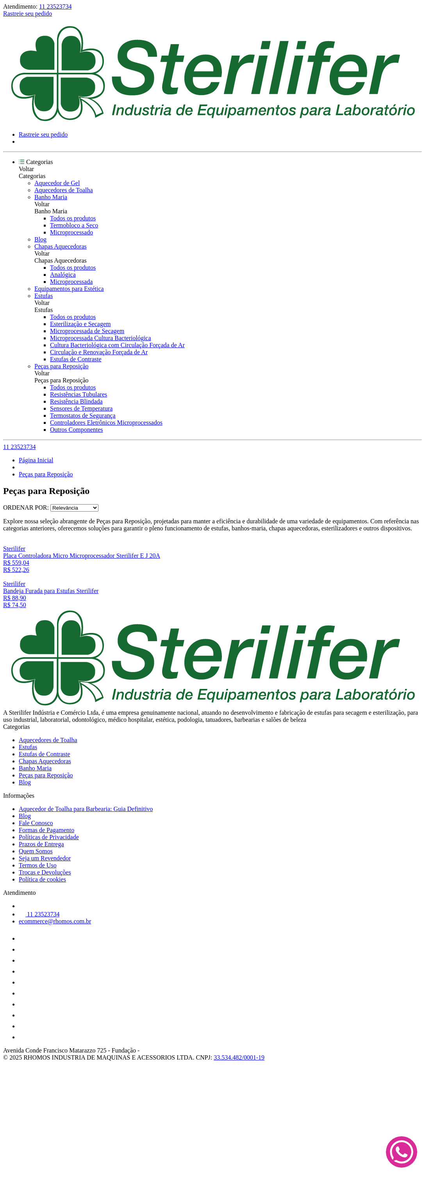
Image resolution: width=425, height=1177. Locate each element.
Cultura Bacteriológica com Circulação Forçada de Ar (117, 345)
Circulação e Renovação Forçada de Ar (99, 352)
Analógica (63, 274)
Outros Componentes (76, 429)
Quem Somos (36, 851)
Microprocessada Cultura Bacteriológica (100, 338)
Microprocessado (71, 232)
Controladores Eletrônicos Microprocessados (106, 422)
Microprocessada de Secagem (87, 331)
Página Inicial (36, 460)
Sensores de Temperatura (81, 408)
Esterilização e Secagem (80, 324)
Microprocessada (71, 281)
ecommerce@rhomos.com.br (55, 921)
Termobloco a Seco (74, 225)
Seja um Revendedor (45, 858)
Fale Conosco (36, 823)
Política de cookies (42, 879)
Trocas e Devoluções (45, 872)
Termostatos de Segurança (83, 415)
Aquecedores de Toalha (63, 190)
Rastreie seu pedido (27, 13)
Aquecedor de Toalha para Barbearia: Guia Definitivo (86, 809)
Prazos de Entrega (41, 844)
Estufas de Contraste (76, 359)
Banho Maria (50, 197)
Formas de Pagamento (46, 830)
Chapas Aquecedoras (60, 246)
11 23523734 (55, 6)
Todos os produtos (73, 218)
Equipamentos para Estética (69, 288)
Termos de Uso (38, 865)
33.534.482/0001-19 (239, 1057)
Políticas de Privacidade (49, 837)
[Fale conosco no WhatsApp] (401, 1152)
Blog (40, 239)
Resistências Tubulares (78, 394)
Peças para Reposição (61, 366)
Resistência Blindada (76, 401)
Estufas (43, 295)
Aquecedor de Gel (57, 183)
